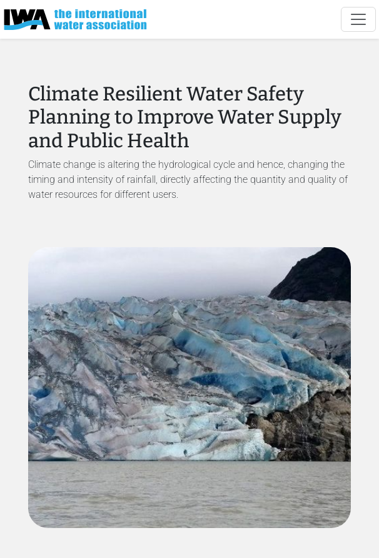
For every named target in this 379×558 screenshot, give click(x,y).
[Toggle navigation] (358, 19)
